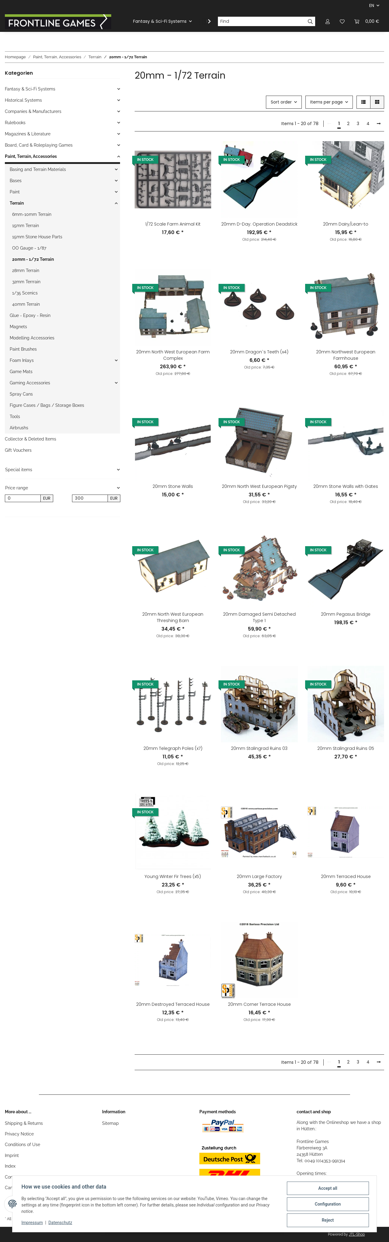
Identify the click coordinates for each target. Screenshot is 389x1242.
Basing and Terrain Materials (38, 169)
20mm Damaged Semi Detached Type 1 (259, 617)
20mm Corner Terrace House (259, 1004)
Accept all (327, 1188)
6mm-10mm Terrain (31, 214)
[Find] (262, 21)
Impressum (32, 1223)
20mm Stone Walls (173, 486)
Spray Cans (21, 394)
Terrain (17, 203)
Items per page (326, 102)
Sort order (281, 102)
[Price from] (23, 498)
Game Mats (21, 371)
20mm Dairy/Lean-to (345, 224)
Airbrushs (19, 427)
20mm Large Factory (259, 876)
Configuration (327, 1204)
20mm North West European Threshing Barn (172, 617)
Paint (15, 191)
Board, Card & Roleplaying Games (39, 145)
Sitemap (110, 1123)
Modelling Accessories (32, 337)
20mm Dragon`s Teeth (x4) (259, 352)
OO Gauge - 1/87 (29, 248)
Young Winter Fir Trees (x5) (173, 876)
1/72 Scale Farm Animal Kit (173, 224)
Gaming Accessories (30, 382)
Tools (15, 416)
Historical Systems (23, 100)
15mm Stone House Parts (37, 236)
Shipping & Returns (24, 1123)
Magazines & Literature (27, 133)
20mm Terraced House (346, 876)
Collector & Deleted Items (30, 439)
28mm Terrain (25, 270)
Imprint (12, 1155)
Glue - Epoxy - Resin (30, 315)
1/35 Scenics (25, 293)
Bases (16, 180)
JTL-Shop (357, 1234)
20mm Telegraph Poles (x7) (172, 748)
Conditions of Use (22, 1144)
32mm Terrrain (26, 281)
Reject (327, 1220)
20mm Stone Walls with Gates (345, 486)
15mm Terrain (25, 225)
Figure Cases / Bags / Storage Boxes (47, 405)
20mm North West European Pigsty (259, 486)
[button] (327, 21)
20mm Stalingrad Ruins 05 (345, 748)
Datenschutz (61, 1223)
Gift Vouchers (18, 450)
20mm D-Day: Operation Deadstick (259, 224)
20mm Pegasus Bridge (345, 614)
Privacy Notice (19, 1133)
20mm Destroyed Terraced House (173, 1004)
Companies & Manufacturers (33, 111)
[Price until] (90, 498)
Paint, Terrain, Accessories (31, 156)
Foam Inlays (22, 360)
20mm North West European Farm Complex (173, 355)
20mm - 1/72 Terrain (33, 259)
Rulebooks (15, 122)
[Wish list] (342, 21)
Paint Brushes (23, 349)
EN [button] (371, 5)
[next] (378, 124)
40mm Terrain (26, 304)
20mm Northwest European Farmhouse (345, 355)
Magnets (18, 326)
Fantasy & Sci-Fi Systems (30, 89)
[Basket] (366, 21)
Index (10, 1166)
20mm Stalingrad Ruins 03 (259, 748)
